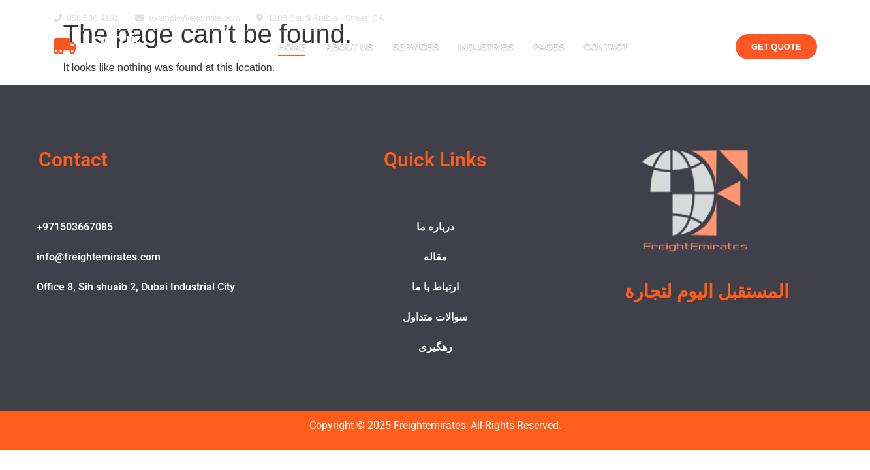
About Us (349, 46)
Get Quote (776, 47)
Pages (549, 46)
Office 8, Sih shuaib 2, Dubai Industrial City (136, 287)
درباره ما (435, 227)
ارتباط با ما (435, 287)
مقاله (435, 257)
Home (291, 46)
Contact (606, 46)
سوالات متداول (435, 317)
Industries (486, 46)
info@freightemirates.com (99, 257)
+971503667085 (75, 227)
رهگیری (435, 347)
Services (416, 46)
